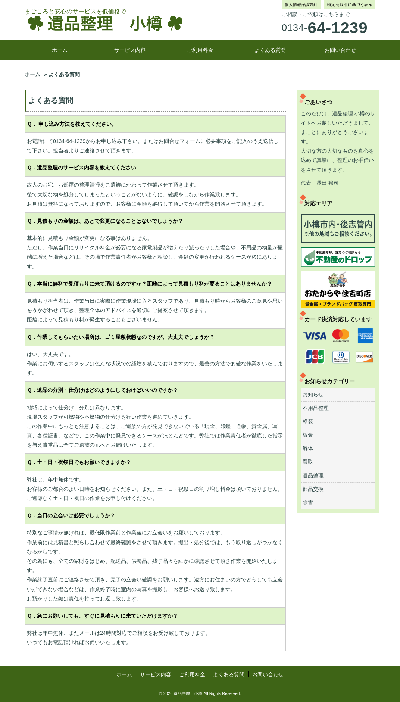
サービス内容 (130, 50)
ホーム (60, 50)
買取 (308, 462)
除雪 (308, 502)
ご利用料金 (200, 50)
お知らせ (313, 394)
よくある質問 (270, 50)
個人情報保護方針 (301, 4)
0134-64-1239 (69, 141)
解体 (308, 448)
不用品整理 (316, 408)
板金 (308, 435)
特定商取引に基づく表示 (349, 4)
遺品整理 (313, 475)
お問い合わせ (340, 50)
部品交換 (313, 489)
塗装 (308, 421)
